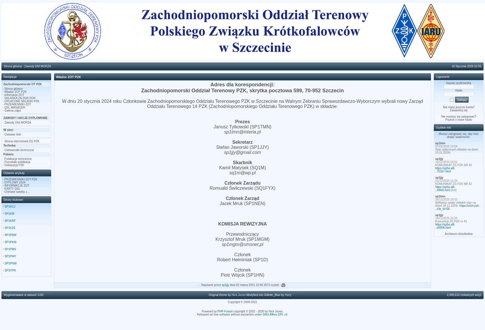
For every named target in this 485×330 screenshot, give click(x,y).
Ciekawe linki (13, 134)
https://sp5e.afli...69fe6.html (445, 188)
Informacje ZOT (14, 95)
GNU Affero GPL (273, 314)
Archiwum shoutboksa (459, 233)
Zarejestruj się (459, 110)
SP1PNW (10, 263)
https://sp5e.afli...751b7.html (445, 170)
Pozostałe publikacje (17, 162)
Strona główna (14, 88)
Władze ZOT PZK (16, 91)
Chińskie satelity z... (17, 191)
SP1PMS (10, 249)
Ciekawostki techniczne (19, 150)
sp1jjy (225, 285)
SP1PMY (10, 256)
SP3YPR (10, 270)
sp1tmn (440, 143)
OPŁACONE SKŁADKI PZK (22, 101)
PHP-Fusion (225, 311)
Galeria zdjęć (13, 110)
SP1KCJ (10, 206)
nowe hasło (465, 119)
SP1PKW (10, 242)
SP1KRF (10, 220)
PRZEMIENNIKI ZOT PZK (21, 179)
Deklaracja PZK (14, 165)
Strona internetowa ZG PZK (22, 141)
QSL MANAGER (15, 107)
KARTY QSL (12, 188)
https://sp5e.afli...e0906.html (445, 226)
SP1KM (9, 213)
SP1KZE (10, 227)
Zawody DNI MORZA (18, 122)
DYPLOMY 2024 (15, 182)
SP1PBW (10, 235)
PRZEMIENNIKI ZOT (18, 104)
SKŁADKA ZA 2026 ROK (20, 98)
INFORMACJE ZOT (17, 185)
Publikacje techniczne (18, 158)
